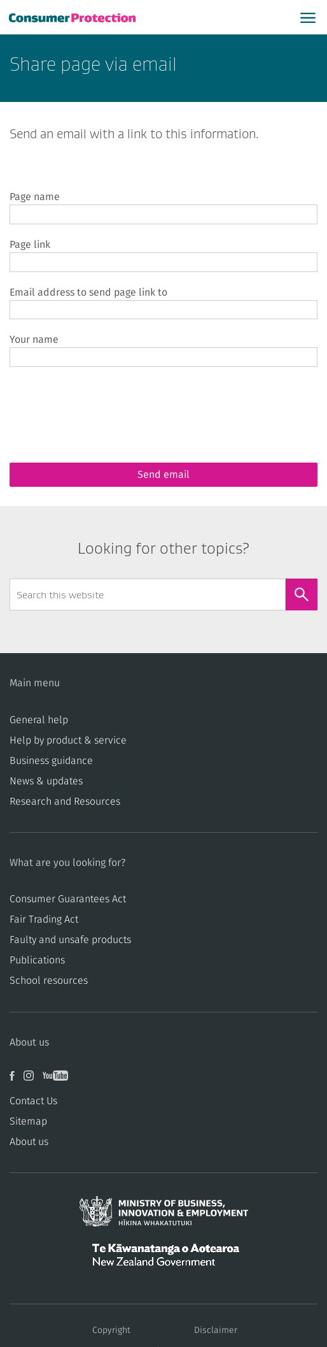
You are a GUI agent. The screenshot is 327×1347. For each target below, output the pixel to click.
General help (39, 720)
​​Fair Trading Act (44, 919)
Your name (34, 340)
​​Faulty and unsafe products (70, 940)
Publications (37, 960)
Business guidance (51, 761)
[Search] (301, 594)
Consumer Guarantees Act (68, 899)
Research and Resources (65, 801)
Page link (30, 245)
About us (29, 1142)
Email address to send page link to (88, 292)
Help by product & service (68, 740)
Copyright (111, 1330)
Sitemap (28, 1121)
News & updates (46, 781)
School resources (49, 981)
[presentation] (106, 404)
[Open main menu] (308, 17)
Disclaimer (215, 1330)
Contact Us (33, 1101)
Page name (35, 197)
